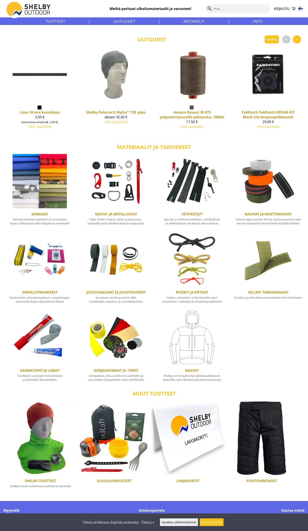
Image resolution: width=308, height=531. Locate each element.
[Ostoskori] (294, 8)
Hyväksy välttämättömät (179, 522)
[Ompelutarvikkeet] (39, 269)
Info (257, 21)
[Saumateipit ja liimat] (39, 347)
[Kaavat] (192, 347)
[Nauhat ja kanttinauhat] (268, 191)
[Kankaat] (39, 191)
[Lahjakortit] (188, 447)
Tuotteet (55, 21)
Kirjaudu (282, 8)
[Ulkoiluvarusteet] (114, 447)
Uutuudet (124, 21)
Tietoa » (147, 522)
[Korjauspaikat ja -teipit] (116, 347)
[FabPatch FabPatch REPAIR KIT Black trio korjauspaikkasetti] (268, 95)
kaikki (272, 39)
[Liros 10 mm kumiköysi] (39, 95)
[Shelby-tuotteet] (40, 447)
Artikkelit (194, 21)
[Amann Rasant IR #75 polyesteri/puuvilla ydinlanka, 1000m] (192, 95)
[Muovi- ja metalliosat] (116, 191)
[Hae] (237, 8)
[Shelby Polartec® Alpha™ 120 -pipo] (116, 95)
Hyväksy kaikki (211, 522)
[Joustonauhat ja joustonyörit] (116, 269)
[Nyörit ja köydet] (192, 269)
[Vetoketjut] (192, 191)
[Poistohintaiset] (261, 447)
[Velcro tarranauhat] (268, 269)
